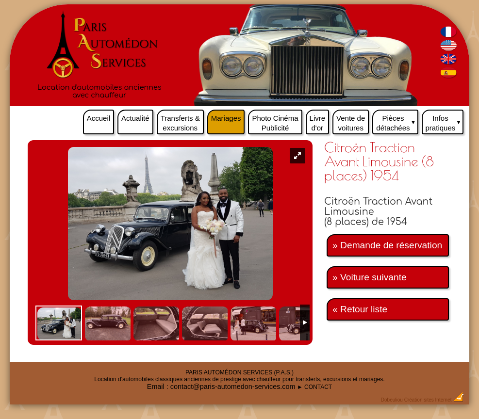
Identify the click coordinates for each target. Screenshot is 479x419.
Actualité (135, 118)
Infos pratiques (445, 121)
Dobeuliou (392, 400)
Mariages (226, 118)
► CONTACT (314, 387)
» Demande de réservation (387, 245)
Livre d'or (318, 123)
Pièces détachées (397, 121)
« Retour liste (359, 309)
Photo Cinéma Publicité (275, 123)
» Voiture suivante (369, 277)
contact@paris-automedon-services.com (233, 386)
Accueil (98, 118)
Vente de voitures (350, 123)
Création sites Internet (428, 400)
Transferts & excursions (180, 123)
